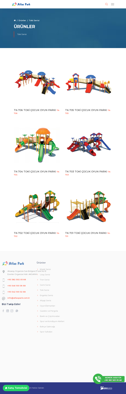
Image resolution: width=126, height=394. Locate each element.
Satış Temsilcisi (16, 388)
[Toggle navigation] (112, 4)
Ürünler (22, 20)
